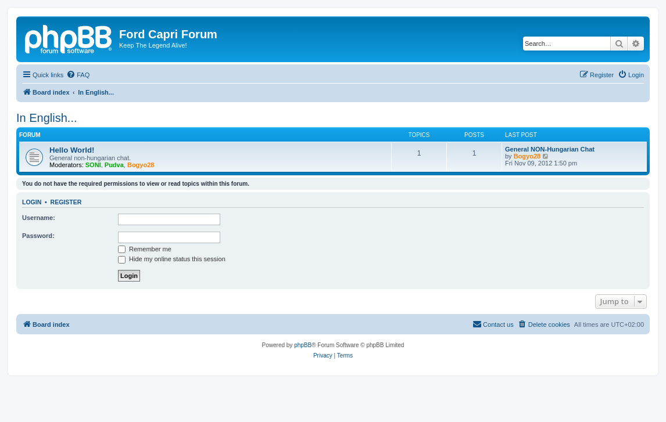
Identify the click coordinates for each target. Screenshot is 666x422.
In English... (46, 117)
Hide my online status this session (171, 258)
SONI (93, 164)
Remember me (144, 249)
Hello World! (71, 150)
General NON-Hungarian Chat (550, 149)
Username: (38, 217)
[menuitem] (77, 75)
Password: (38, 235)
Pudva (114, 164)
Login (31, 202)
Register (66, 202)
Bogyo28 (140, 164)
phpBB (302, 345)
